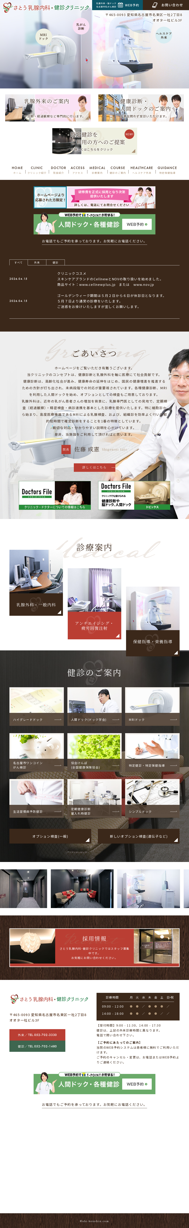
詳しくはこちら (94, 467)
